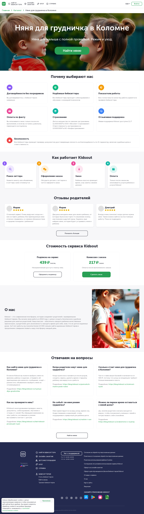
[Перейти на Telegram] (81, 498)
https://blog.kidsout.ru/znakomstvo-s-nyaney (116, 422)
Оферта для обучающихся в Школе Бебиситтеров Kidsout (104, 471)
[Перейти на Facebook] (76, 498)
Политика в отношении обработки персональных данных (103, 456)
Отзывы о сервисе (90, 475)
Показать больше (72, 233)
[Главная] (23, 455)
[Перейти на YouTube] (67, 498)
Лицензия (87, 486)
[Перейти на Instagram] (71, 498)
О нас (86, 479)
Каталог (17, 10)
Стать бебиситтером (46, 477)
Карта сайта (88, 483)
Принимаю (46, 501)
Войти (136, 4)
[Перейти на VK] (62, 498)
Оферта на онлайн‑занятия (93, 467)
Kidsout (4, 4)
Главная (6, 10)
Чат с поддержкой (71, 453)
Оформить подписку (47, 274)
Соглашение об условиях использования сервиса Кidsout (103, 464)
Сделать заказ (96, 274)
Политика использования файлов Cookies (98, 460)
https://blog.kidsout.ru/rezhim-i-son (77, 419)
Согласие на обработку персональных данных (99, 452)
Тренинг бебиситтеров (47, 482)
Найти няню (72, 51)
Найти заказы (43, 480)
